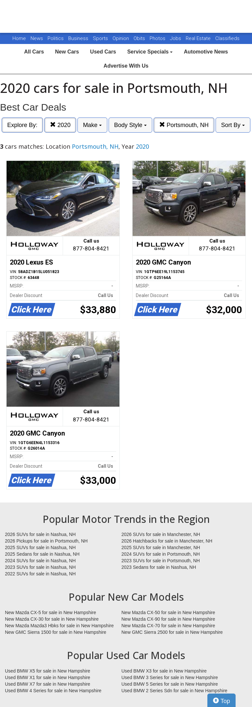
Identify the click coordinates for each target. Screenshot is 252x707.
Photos (158, 38)
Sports (101, 38)
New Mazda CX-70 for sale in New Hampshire (168, 625)
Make (92, 125)
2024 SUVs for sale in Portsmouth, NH (160, 554)
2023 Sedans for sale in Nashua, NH (158, 567)
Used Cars (103, 51)
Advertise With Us (126, 66)
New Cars (67, 51)
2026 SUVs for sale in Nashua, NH (40, 534)
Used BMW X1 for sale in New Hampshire (47, 677)
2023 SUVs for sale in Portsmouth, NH (160, 560)
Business (79, 38)
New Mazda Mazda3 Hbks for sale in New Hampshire (59, 625)
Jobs (176, 38)
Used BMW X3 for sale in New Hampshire (164, 671)
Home (19, 38)
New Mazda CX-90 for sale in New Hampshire (168, 619)
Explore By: (22, 125)
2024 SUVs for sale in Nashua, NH (40, 560)
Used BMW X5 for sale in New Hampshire (47, 671)
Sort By (233, 125)
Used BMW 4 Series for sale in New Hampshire (53, 690)
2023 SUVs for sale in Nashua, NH (40, 567)
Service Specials (150, 51)
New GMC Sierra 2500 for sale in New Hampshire (172, 632)
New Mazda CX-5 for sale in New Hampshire (50, 612)
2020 (60, 124)
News (37, 38)
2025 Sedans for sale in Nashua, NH (42, 554)
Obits (140, 38)
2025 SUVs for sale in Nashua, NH (40, 547)
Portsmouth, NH (184, 124)
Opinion (121, 38)
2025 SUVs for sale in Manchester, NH (160, 547)
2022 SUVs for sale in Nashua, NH (40, 573)
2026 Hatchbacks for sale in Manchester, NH (166, 541)
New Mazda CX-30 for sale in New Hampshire (52, 619)
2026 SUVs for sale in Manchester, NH (160, 534)
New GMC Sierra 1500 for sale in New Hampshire (55, 632)
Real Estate (199, 38)
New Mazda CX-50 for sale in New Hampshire (168, 612)
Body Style (130, 125)
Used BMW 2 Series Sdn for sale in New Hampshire (174, 690)
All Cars (34, 51)
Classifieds (227, 38)
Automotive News (206, 51)
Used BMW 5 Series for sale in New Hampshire (169, 684)
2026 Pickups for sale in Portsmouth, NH (46, 541)
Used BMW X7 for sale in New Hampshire (47, 684)
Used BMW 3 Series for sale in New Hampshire (169, 677)
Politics (56, 38)
